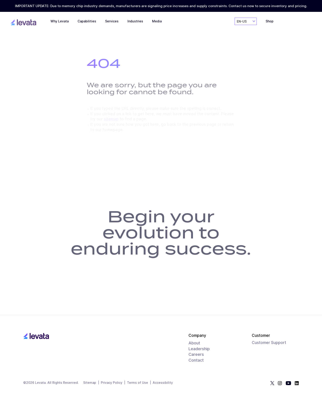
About (194, 343)
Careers (196, 354)
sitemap (111, 119)
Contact (196, 360)
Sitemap (89, 382)
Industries (135, 26)
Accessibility (163, 382)
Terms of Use (137, 382)
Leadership (199, 348)
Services (112, 25)
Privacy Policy (111, 382)
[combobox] (246, 25)
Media (157, 27)
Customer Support (269, 342)
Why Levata (60, 24)
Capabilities (87, 24)
